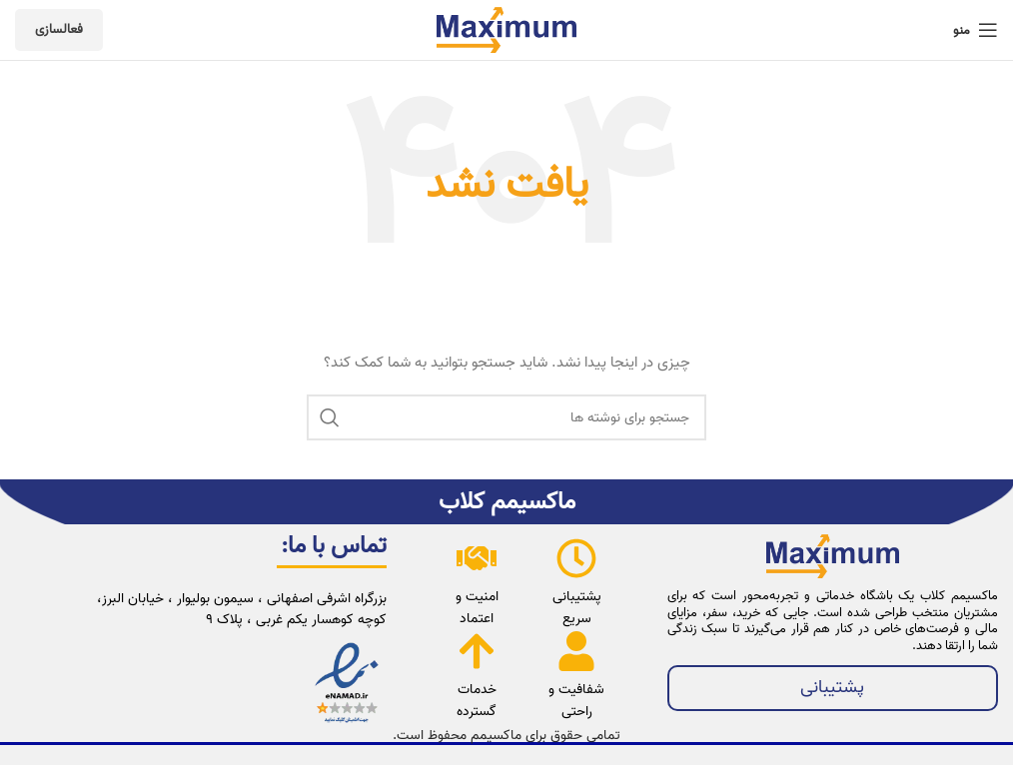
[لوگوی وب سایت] (506, 30)
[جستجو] (506, 417)
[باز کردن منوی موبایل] (975, 30)
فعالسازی (59, 29)
